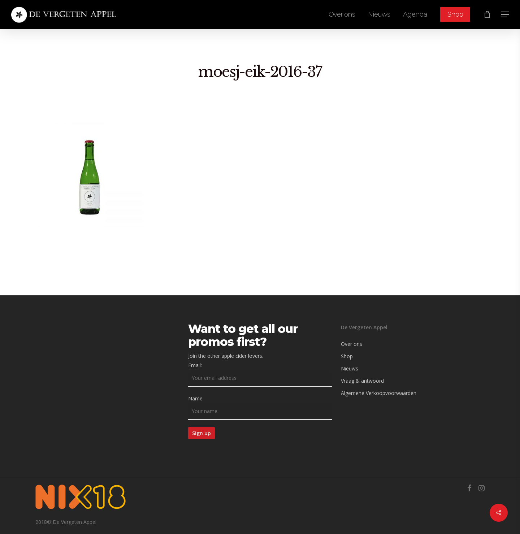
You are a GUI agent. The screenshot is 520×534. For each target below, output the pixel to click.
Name (195, 398)
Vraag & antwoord (362, 380)
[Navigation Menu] (505, 14)
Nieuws (349, 368)
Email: (195, 365)
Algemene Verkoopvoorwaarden (378, 393)
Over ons (351, 343)
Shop (347, 356)
